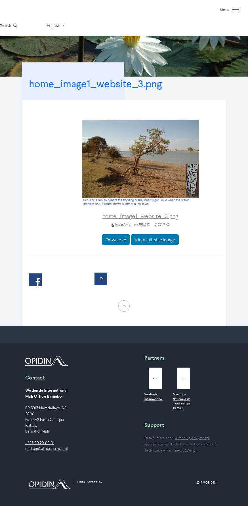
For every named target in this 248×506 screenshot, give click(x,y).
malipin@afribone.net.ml (46, 448)
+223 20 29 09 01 (39, 442)
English (54, 25)
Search (5, 25)
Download (116, 240)
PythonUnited (171, 450)
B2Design (190, 450)
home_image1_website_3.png (140, 216)
